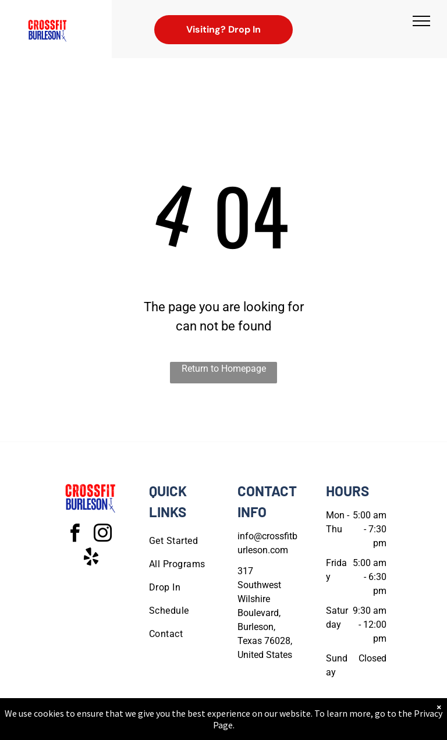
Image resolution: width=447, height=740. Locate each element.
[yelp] (90, 559)
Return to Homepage (224, 368)
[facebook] (74, 535)
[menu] (421, 21)
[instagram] (102, 535)
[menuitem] (191, 541)
